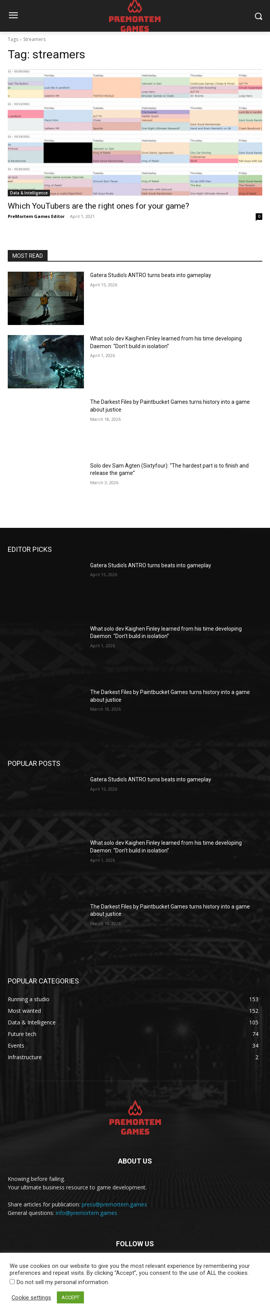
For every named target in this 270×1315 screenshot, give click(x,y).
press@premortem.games (114, 1204)
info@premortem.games (86, 1212)
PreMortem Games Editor (36, 216)
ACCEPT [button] (70, 1297)
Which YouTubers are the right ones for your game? (98, 206)
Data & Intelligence (29, 193)
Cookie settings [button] (31, 1297)
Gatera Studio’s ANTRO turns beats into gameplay (150, 275)
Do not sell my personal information (62, 1282)
